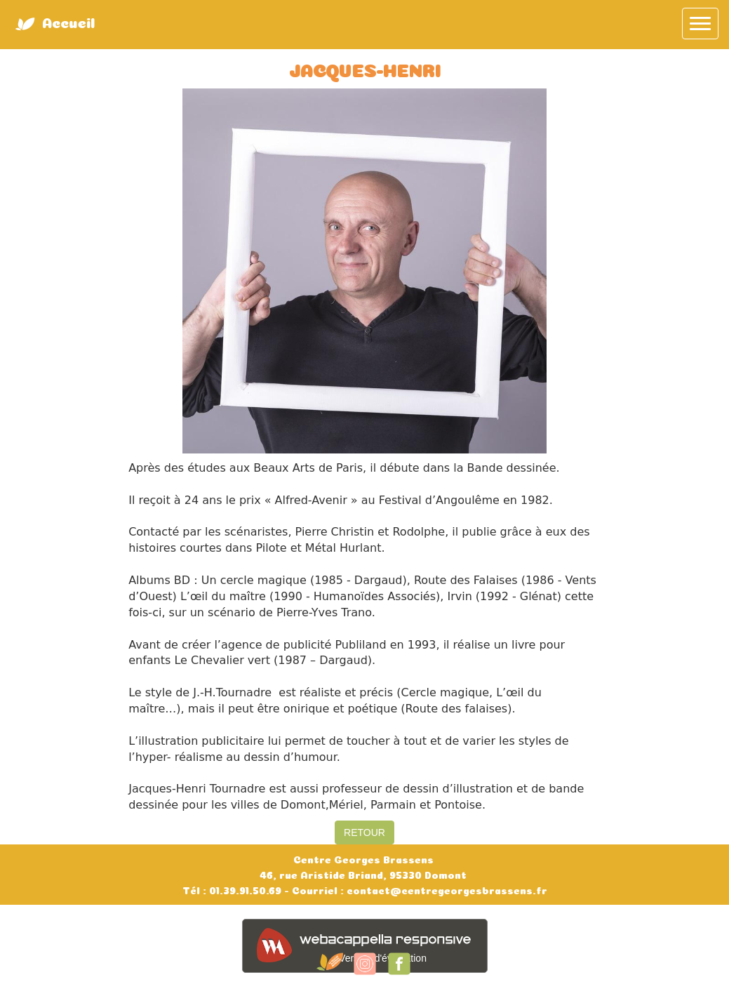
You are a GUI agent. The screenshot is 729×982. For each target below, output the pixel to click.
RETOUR (364, 832)
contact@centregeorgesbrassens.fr (445, 889)
